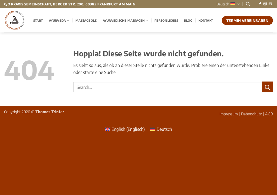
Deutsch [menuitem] (164, 129)
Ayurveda (59, 20)
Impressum (228, 113)
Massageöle (86, 20)
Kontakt (206, 20)
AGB (269, 113)
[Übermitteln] (267, 87)
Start (38, 20)
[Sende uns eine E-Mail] (270, 4)
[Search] (248, 4)
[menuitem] (124, 129)
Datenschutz (251, 113)
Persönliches (166, 20)
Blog (188, 20)
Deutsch (228, 4)
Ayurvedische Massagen (126, 20)
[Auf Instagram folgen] (265, 4)
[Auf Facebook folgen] (260, 4)
